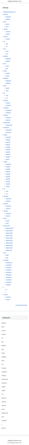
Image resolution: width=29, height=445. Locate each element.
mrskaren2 (9, 110)
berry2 (7, 24)
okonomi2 (8, 198)
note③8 (8, 169)
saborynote (6, 225)
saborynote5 (9, 240)
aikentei (5, 14)
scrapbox (6, 260)
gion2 (7, 66)
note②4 (8, 152)
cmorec (5, 29)
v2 (6, 289)
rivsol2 (7, 220)
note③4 (8, 179)
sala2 (7, 255)
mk (4, 93)
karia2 (7, 88)
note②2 (8, 156)
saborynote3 (9, 245)
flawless (5, 56)
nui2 (7, 191)
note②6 (8, 147)
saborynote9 (9, 230)
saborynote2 (9, 247)
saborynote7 (9, 235)
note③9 (8, 166)
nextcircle (6, 127)
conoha (5, 36)
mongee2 (8, 105)
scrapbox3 (8, 279)
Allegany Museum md (9, 12)
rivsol (4, 218)
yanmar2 (8, 297)
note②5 (8, 149)
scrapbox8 (8, 267)
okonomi (5, 196)
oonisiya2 (8, 206)
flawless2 (8, 58)
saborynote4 (9, 243)
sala (4, 252)
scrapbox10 (9, 262)
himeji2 (8, 73)
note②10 (8, 137)
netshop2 (8, 117)
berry (4, 21)
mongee (5, 100)
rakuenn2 (8, 213)
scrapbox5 (8, 274)
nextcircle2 (9, 130)
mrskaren (6, 107)
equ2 (7, 51)
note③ (5, 161)
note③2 (8, 184)
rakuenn (5, 211)
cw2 (7, 43)
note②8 (8, 142)
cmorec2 (8, 31)
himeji (5, 71)
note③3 (8, 181)
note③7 (8, 171)
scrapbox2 (8, 282)
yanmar (5, 294)
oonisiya (5, 203)
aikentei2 (8, 16)
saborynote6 (9, 238)
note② (5, 134)
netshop (5, 115)
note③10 (8, 164)
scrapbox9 (8, 265)
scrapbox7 (8, 270)
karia (4, 85)
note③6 (8, 174)
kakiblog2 (8, 80)
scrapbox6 (8, 272)
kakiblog (5, 78)
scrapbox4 (8, 277)
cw (4, 41)
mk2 (7, 95)
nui (4, 188)
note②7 (8, 144)
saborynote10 (9, 228)
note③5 (8, 176)
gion (4, 63)
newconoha (6, 122)
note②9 (8, 139)
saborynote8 (9, 233)
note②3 (8, 154)
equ (4, 48)
